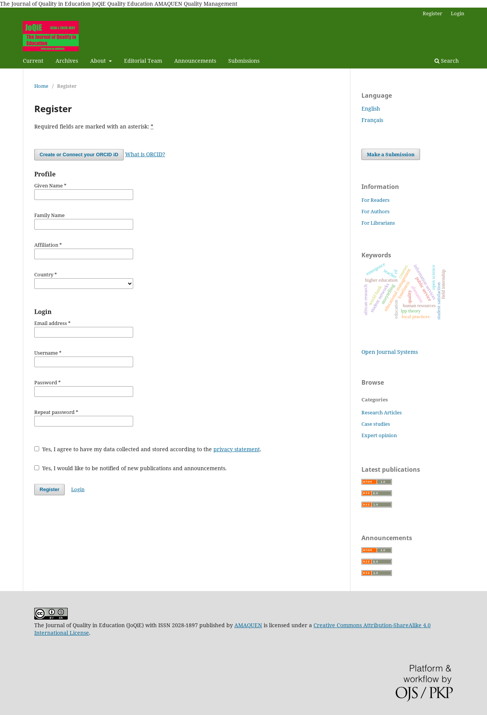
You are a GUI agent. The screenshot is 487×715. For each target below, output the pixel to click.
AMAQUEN (248, 625)
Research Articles (381, 412)
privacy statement (236, 449)
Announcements (195, 60)
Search (446, 60)
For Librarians (378, 222)
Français (372, 120)
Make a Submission (391, 154)
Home (41, 85)
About (98, 60)
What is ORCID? (145, 154)
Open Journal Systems (389, 351)
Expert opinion (379, 435)
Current (33, 60)
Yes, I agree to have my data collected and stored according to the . (147, 449)
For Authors (375, 211)
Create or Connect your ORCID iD (79, 154)
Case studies (375, 423)
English (370, 108)
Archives (67, 60)
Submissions (243, 60)
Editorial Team (143, 60)
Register (432, 13)
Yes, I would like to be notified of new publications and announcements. (130, 468)
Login (457, 13)
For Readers (375, 200)
